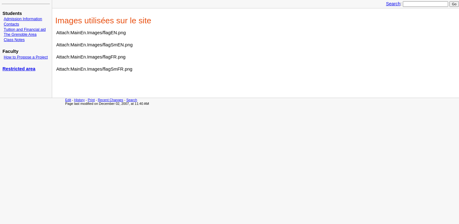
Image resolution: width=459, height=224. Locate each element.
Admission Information (23, 19)
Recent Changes (110, 100)
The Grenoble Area (20, 34)
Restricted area (18, 68)
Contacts (11, 24)
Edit (68, 100)
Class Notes (14, 40)
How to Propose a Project (26, 57)
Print (91, 100)
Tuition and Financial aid (25, 29)
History (79, 100)
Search (393, 3)
